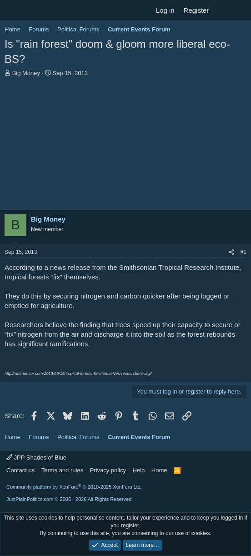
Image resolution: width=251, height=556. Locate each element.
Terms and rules (62, 470)
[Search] (240, 10)
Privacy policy (108, 470)
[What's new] (222, 10)
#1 (243, 252)
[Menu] (12, 10)
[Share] (231, 252)
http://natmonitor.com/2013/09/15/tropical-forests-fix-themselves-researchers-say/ (78, 373)
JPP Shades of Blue (36, 457)
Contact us (20, 470)
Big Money (26, 73)
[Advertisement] (125, 145)
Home (159, 470)
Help (139, 470)
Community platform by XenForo (74, 487)
